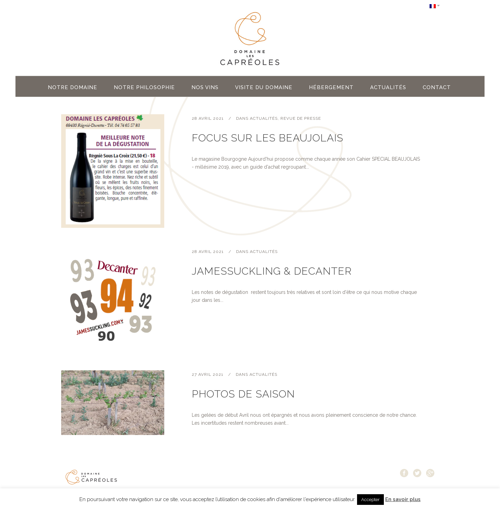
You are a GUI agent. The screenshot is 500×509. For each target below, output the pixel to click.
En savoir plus (403, 499)
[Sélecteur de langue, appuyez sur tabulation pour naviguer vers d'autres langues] (434, 5)
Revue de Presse (300, 118)
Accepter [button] (370, 499)
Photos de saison (243, 394)
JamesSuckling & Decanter (272, 271)
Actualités (264, 118)
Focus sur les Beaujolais (267, 138)
